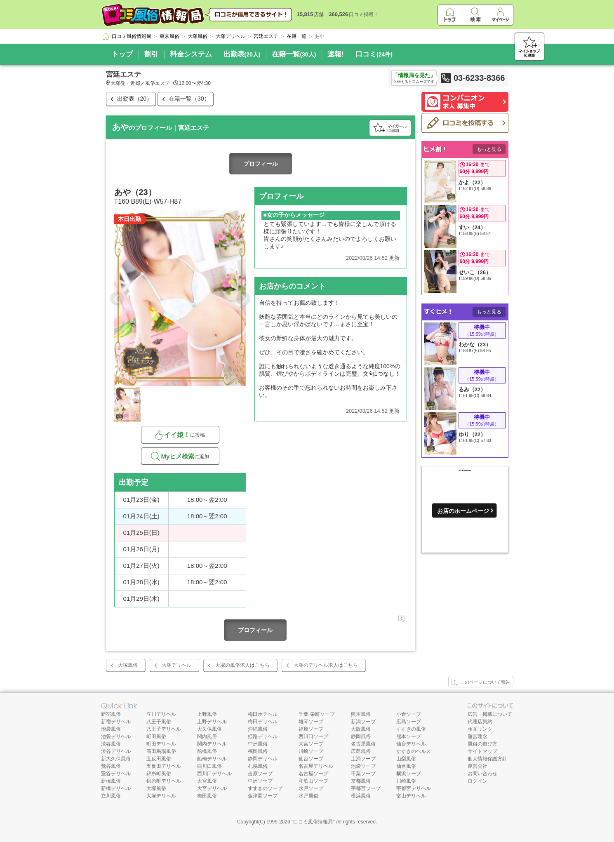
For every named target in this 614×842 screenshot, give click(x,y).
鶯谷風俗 (111, 766)
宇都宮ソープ (366, 788)
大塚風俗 (128, 665)
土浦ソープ (363, 759)
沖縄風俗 (258, 729)
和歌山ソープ (313, 781)
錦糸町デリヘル (163, 781)
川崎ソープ (311, 751)
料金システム (191, 54)
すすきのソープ (265, 788)
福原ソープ (311, 729)
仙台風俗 (406, 766)
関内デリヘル (212, 744)
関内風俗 (207, 736)
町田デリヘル (161, 744)
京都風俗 (361, 781)
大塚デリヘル (176, 665)
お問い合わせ (482, 773)
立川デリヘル (161, 714)
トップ (122, 54)
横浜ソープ (408, 773)
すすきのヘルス (413, 751)
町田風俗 (156, 736)
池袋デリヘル (116, 736)
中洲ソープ (260, 781)
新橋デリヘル (116, 788)
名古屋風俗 (363, 744)
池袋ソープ (363, 766)
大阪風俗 (361, 729)
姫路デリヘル (263, 736)
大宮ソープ (311, 744)
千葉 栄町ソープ (316, 714)
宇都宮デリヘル (413, 788)
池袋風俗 (111, 729)
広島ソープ (408, 721)
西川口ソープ (313, 736)
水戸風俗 (308, 796)
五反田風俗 (158, 759)
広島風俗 (361, 751)
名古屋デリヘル (316, 766)
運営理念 (477, 736)
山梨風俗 (406, 759)
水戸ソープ (311, 788)
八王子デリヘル (163, 729)
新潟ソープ (363, 721)
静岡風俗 (361, 736)
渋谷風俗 (111, 744)
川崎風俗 (406, 781)
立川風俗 (111, 796)
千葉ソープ (363, 773)
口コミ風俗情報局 (313, 822)
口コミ (374, 54)
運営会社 (477, 766)
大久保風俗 (209, 729)
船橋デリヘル (212, 759)
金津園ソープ (263, 796)
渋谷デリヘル (116, 751)
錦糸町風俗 (158, 773)
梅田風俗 (207, 796)
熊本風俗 (361, 714)
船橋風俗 (207, 751)
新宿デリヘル (116, 721)
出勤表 (242, 54)
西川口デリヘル (214, 773)
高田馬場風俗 (161, 751)
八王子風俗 (158, 721)
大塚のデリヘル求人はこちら (326, 665)
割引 (151, 54)
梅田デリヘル (263, 721)
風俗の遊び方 (482, 744)
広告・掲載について (490, 714)
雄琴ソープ (311, 721)
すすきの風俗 (411, 729)
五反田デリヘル (163, 766)
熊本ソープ (408, 736)
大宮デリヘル (212, 788)
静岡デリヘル (263, 759)
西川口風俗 (209, 766)
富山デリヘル (411, 796)
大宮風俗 (207, 781)
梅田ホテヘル (263, 714)
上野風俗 (207, 714)
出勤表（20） (135, 98)
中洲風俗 (258, 744)
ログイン (477, 781)
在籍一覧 (294, 54)
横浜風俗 (361, 796)
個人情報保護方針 (487, 759)
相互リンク (480, 729)
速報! (335, 54)
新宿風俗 (111, 714)
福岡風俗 (258, 751)
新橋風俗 (111, 781)
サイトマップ (482, 751)
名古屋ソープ (313, 773)
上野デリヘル (212, 721)
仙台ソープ (311, 759)
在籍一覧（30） (189, 98)
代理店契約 (480, 721)
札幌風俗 (258, 766)
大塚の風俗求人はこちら (242, 665)
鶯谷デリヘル (116, 773)
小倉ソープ (408, 714)
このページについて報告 (481, 682)
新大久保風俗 (116, 759)
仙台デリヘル (411, 744)
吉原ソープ (260, 773)
